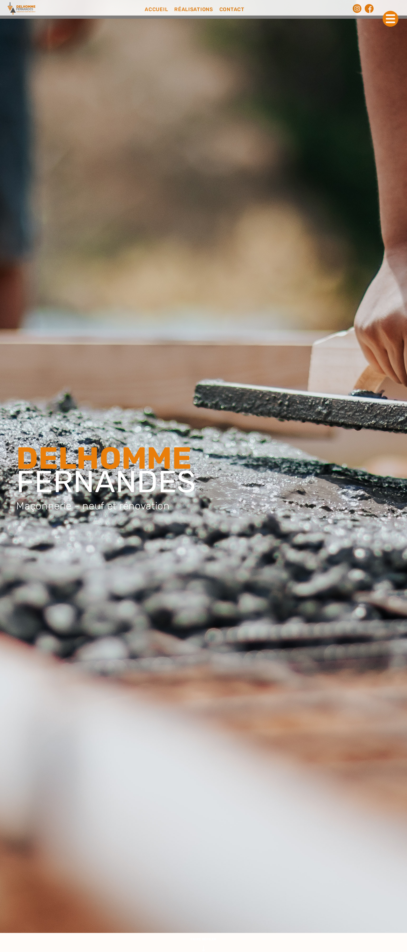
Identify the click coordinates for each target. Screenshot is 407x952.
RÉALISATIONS (193, 9)
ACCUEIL (156, 9)
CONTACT (232, 9)
